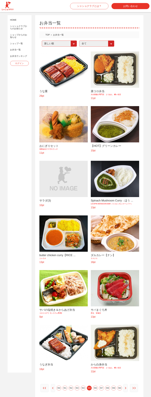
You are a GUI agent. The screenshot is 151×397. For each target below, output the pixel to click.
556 (95, 388)
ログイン (19, 63)
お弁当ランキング (18, 56)
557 (101, 388)
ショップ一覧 (16, 43)
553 (77, 388)
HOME (13, 20)
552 (71, 388)
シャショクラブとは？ (89, 6)
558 (107, 388)
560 (119, 388)
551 (64, 388)
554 (83, 388)
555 (89, 388)
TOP (47, 35)
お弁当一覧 (15, 50)
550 (58, 388)
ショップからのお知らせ (18, 36)
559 (113, 388)
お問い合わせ (130, 6)
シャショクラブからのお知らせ (18, 27)
